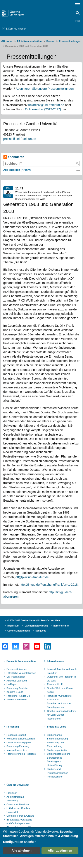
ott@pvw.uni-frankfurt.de (32, 577)
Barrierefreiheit (61, 626)
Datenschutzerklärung (36, 626)
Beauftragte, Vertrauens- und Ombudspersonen (20, 821)
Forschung (13, 726)
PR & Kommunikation (14, 28)
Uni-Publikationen (16, 676)
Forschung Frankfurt (17, 688)
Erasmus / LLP (55, 684)
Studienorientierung (57, 738)
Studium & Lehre (56, 726)
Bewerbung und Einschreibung (55, 744)
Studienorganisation (57, 750)
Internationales (55, 661)
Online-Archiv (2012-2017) (43, 109)
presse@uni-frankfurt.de (19, 139)
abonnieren (13, 157)
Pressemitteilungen (17, 669)
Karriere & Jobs (15, 692)
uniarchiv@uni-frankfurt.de (46, 105)
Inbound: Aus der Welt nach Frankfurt (61, 671)
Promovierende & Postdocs (21, 754)
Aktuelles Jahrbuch (17, 680)
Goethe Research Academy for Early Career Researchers (61, 715)
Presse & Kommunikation (21, 661)
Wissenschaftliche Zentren (21, 738)
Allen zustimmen (60, 850)
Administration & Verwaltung (15, 799)
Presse (50, 41)
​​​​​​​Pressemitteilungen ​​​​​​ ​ (71, 41)
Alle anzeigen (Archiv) (17, 169)
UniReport (12, 684)
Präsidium (12, 793)
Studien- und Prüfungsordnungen (57, 771)
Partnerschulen (55, 776)
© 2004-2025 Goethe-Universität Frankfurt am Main (33, 620)
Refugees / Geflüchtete (59, 696)
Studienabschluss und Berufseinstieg (59, 756)
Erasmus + (53, 699)
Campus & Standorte (18, 804)
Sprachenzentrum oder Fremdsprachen (59, 705)
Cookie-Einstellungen (18, 631)
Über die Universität (18, 785)
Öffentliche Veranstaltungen (21, 673)
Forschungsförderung (18, 746)
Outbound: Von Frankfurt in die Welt (61, 678)
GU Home (6, 41)
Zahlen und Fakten (17, 699)
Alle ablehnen (21, 850)
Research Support (16, 735)
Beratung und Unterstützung (54, 763)
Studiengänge (54, 735)
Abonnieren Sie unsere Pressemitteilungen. (45, 88)
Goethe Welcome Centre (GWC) (60, 690)
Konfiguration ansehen (19, 842)
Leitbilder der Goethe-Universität (18, 810)
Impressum (13, 626)
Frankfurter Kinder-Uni (18, 696)
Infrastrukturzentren (17, 750)
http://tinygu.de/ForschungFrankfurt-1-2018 (49, 584)
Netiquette (40, 631)
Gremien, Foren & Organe (20, 815)
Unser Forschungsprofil (19, 742)
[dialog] (41, 842)
